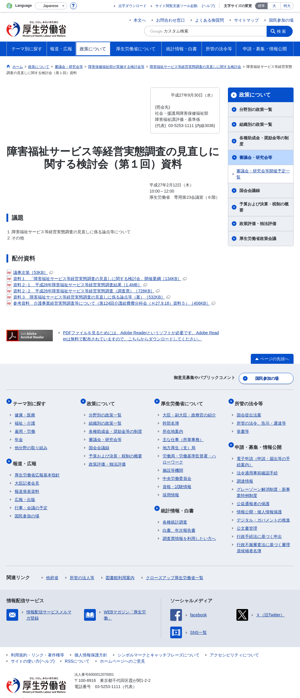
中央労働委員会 (177, 473)
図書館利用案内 (120, 568)
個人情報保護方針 (90, 646)
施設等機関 (173, 465)
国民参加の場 (281, 20)
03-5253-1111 (107, 677)
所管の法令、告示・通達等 (261, 418)
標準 (261, 6)
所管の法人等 (82, 568)
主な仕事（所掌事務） (183, 434)
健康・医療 (25, 409)
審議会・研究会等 (255, 157)
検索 (283, 31)
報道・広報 (26, 456)
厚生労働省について (184, 399)
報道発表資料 (27, 482)
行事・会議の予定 (31, 498)
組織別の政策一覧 (255, 124)
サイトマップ (246, 20)
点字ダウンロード (132, 6)
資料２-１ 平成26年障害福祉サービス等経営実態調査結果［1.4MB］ (76, 284)
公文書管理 (247, 519)
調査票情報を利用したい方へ (189, 529)
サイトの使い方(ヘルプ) (32, 652)
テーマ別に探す (31, 399)
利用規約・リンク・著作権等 (37, 646)
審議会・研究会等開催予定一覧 (263, 174)
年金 (19, 434)
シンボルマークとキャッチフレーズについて (158, 646)
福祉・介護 (25, 418)
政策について (255, 95)
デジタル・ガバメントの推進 (263, 511)
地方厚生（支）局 (179, 442)
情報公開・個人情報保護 (259, 502)
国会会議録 (249, 190)
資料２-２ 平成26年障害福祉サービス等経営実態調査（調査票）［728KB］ (83, 291)
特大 (287, 6)
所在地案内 (173, 426)
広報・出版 (25, 490)
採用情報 (171, 489)
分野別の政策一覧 (255, 109)
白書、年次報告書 (179, 521)
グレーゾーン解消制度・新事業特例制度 (263, 483)
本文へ (140, 20)
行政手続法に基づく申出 (259, 527)
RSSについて (77, 652)
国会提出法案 (249, 409)
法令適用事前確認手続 (257, 464)
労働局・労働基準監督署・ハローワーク (189, 453)
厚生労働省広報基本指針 (37, 466)
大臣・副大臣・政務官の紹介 (189, 409)
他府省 (52, 568)
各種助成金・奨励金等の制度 (264, 141)
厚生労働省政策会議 (257, 238)
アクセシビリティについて (234, 646)
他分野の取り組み (31, 442)
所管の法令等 (251, 399)
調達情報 (245, 472)
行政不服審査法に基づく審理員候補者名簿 (263, 538)
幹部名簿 (171, 418)
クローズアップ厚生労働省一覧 (174, 568)
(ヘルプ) (208, 6)
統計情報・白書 (179, 503)
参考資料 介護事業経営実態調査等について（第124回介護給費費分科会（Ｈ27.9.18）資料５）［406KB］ (110, 303)
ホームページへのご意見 (122, 652)
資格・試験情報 (177, 481)
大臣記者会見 (27, 474)
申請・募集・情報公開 (260, 439)
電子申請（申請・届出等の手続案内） (263, 452)
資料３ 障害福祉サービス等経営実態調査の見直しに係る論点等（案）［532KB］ (88, 297)
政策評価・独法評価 (257, 223)
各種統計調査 (175, 513)
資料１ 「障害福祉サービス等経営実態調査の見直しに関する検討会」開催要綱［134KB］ (96, 278)
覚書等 (243, 426)
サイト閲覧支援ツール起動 (176, 6)
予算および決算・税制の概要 (264, 207)
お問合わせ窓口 (170, 20)
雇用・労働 (25, 426)
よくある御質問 (209, 20)
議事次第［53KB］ (29, 272)
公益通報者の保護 (253, 494)
